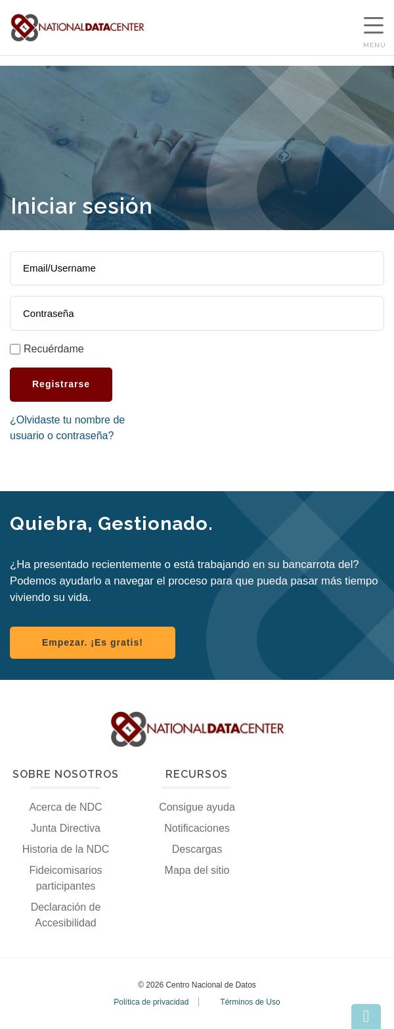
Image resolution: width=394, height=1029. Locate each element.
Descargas (197, 849)
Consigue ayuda (197, 807)
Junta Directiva (65, 828)
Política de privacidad (151, 1002)
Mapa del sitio (197, 870)
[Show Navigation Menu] (373, 26)
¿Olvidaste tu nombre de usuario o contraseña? (67, 427)
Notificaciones (197, 828)
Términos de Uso (250, 1002)
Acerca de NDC (65, 807)
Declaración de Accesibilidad (66, 914)
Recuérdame (54, 348)
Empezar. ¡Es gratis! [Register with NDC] (92, 642)
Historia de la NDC (65, 849)
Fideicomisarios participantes (65, 878)
